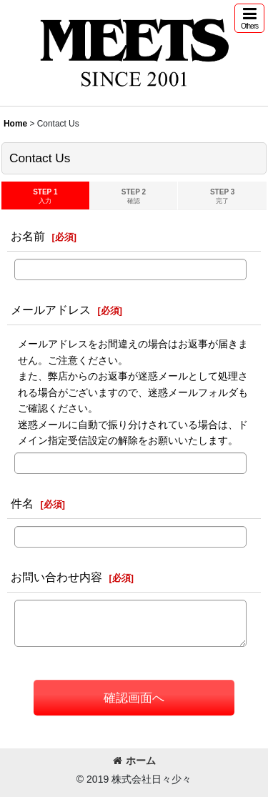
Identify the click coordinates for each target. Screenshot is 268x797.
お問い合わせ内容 (56, 576)
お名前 (28, 235)
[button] (249, 18)
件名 (22, 503)
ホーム (134, 760)
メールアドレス (51, 309)
